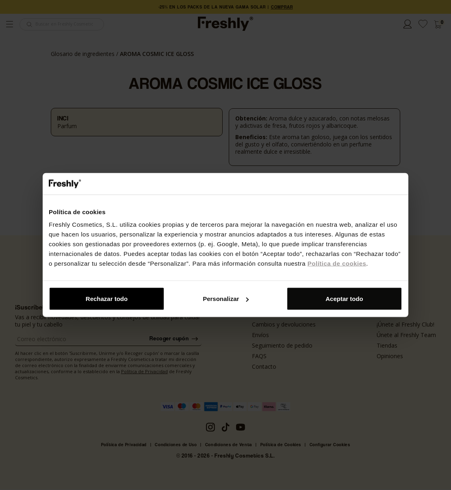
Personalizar (226, 298)
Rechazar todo (107, 298)
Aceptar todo (344, 298)
